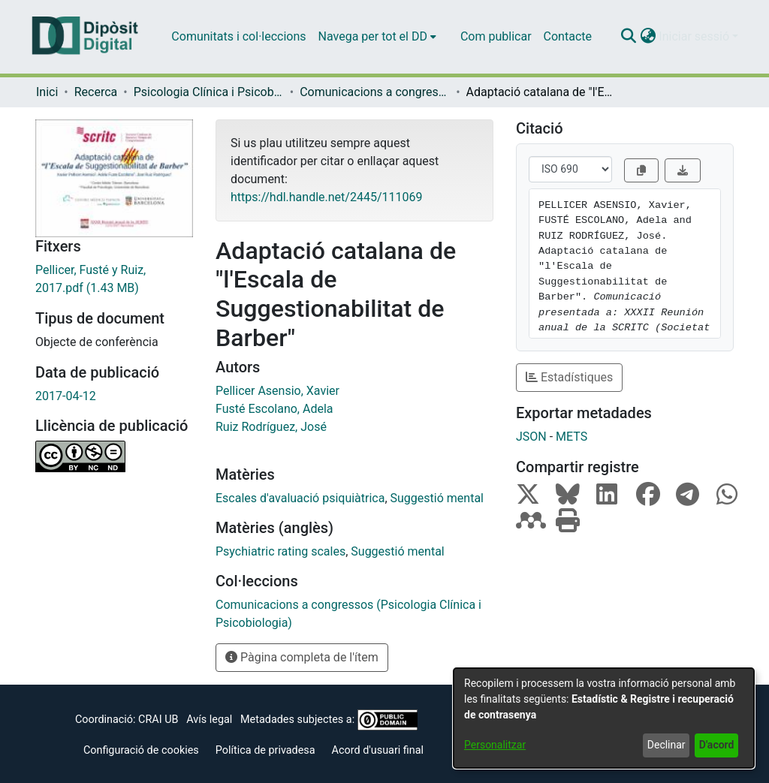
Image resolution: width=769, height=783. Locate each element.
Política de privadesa (265, 750)
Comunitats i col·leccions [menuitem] (238, 36)
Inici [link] (47, 92)
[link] (114, 279)
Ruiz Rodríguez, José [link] (271, 427)
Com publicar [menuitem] (496, 36)
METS (571, 436)
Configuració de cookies (141, 750)
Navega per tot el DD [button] (372, 36)
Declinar (666, 745)
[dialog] (604, 718)
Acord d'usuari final (378, 750)
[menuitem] (377, 37)
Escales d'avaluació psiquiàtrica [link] (300, 498)
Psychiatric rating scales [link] (280, 551)
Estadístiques (569, 377)
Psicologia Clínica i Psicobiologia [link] (209, 92)
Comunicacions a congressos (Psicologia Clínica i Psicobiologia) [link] (375, 92)
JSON (531, 436)
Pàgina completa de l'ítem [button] (301, 657)
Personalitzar (495, 745)
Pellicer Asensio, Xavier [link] (277, 391)
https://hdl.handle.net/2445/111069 (326, 197)
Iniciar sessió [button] (695, 36)
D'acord (716, 745)
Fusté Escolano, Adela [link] (274, 409)
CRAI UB (158, 719)
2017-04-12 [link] (65, 396)
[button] (628, 37)
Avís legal (209, 719)
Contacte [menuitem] (568, 36)
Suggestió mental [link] (437, 498)
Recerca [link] (96, 92)
